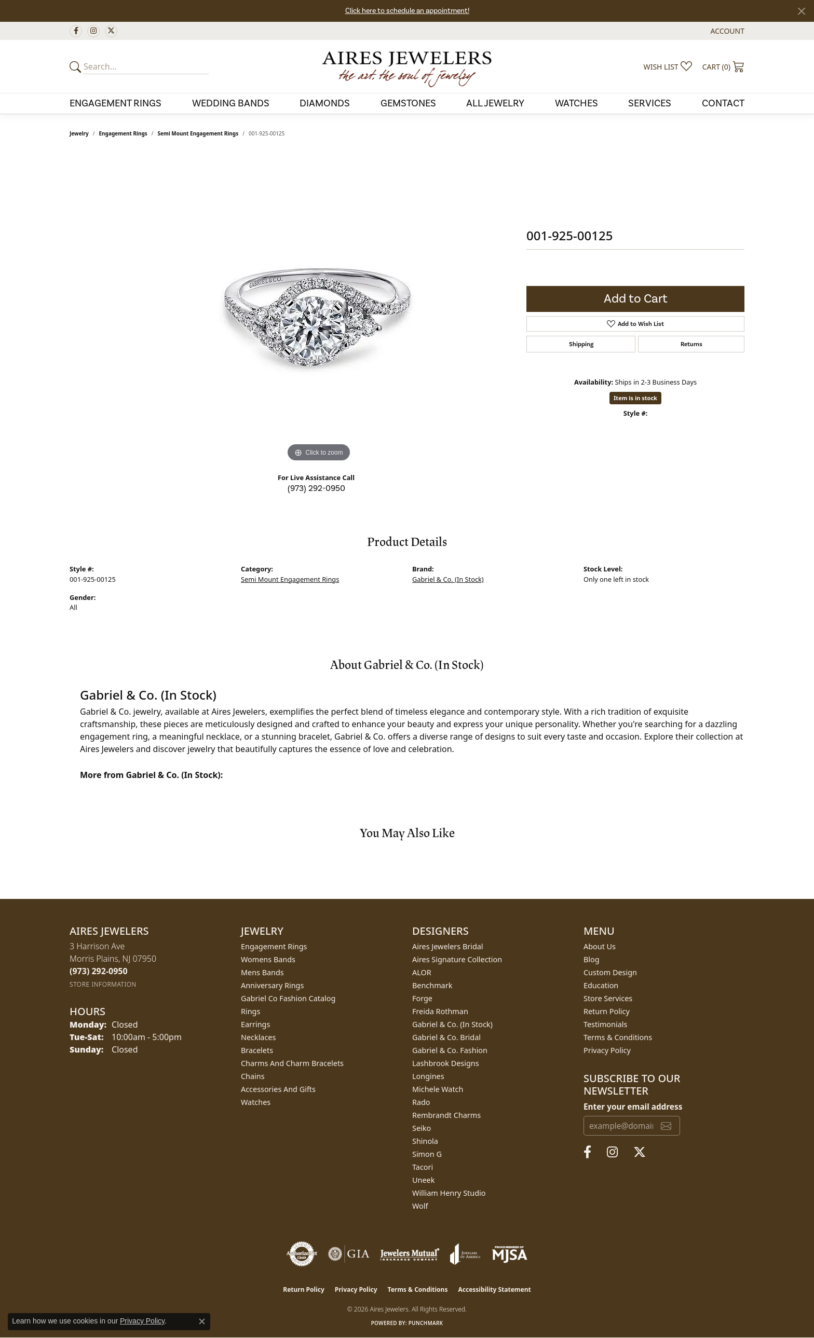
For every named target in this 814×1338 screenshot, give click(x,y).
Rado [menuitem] (421, 1102)
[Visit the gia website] (349, 1254)
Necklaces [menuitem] (258, 1037)
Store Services (608, 998)
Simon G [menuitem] (427, 1154)
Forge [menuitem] (422, 998)
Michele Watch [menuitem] (437, 1089)
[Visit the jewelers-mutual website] (410, 1254)
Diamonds (325, 103)
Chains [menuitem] (253, 1076)
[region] (318, 309)
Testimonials (605, 1024)
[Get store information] (103, 984)
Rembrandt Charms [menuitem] (446, 1115)
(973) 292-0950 (316, 488)
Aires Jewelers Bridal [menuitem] (447, 946)
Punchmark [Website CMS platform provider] (426, 1323)
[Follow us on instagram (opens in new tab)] (93, 31)
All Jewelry (495, 103)
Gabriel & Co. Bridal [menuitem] (446, 1037)
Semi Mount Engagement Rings (198, 133)
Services (649, 103)
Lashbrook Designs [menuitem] (445, 1063)
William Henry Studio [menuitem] (448, 1193)
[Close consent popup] (202, 1321)
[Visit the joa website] (465, 1254)
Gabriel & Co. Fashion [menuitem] (449, 1050)
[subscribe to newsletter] (666, 1125)
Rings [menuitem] (250, 1011)
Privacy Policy (607, 1050)
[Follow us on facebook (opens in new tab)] (76, 31)
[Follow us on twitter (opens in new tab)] (111, 31)
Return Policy (607, 1011)
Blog (592, 959)
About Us (600, 946)
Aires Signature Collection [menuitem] (457, 959)
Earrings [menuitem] (255, 1024)
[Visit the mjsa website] (509, 1254)
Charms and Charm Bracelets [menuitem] (292, 1063)
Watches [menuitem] (255, 1102)
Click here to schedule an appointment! (407, 11)
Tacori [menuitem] (422, 1167)
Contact (723, 103)
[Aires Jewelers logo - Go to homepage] (407, 66)
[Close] (801, 11)
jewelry (79, 133)
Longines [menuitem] (428, 1076)
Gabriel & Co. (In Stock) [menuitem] (452, 1024)
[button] (726, 31)
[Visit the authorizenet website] (302, 1254)
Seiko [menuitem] (421, 1128)
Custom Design (610, 972)
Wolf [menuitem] (420, 1206)
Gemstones (408, 103)
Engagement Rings (115, 103)
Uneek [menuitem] (423, 1180)
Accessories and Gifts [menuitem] (278, 1089)
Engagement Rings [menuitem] (274, 946)
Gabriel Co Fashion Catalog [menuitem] (288, 998)
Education (601, 985)
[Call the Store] (99, 971)
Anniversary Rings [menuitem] (272, 985)
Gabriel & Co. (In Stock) (448, 579)
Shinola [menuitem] (425, 1141)
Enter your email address (633, 1106)
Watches (576, 103)
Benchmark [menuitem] (432, 985)
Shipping (581, 344)
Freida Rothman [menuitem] (440, 1011)
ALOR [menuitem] (421, 972)
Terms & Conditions (618, 1037)
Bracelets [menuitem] (257, 1050)
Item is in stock (635, 398)
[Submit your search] (77, 66)
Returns (691, 344)
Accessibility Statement (494, 1289)
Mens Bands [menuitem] (262, 972)
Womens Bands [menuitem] (268, 959)
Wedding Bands (230, 103)
